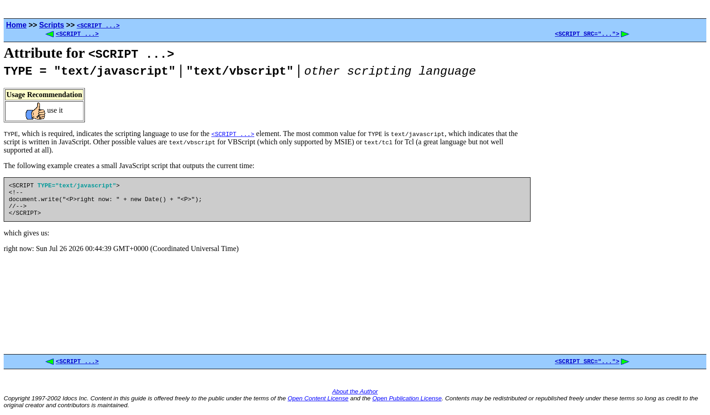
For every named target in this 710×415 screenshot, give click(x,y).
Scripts (51, 25)
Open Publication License (407, 401)
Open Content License (318, 401)
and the (360, 401)
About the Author (355, 394)
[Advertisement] (618, 199)
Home (16, 25)
